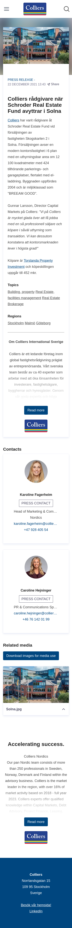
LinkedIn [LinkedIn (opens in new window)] (35, 911)
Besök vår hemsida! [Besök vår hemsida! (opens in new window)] (36, 905)
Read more (36, 410)
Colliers (13, 120)
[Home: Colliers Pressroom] (35, 9)
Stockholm (16, 323)
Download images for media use (31, 656)
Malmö (30, 323)
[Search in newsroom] (67, 9)
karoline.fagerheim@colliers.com (36, 524)
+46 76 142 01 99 (36, 619)
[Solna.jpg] (36, 684)
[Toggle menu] (6, 9)
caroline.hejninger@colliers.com (36, 613)
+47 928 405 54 (36, 530)
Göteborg (43, 323)
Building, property (21, 292)
